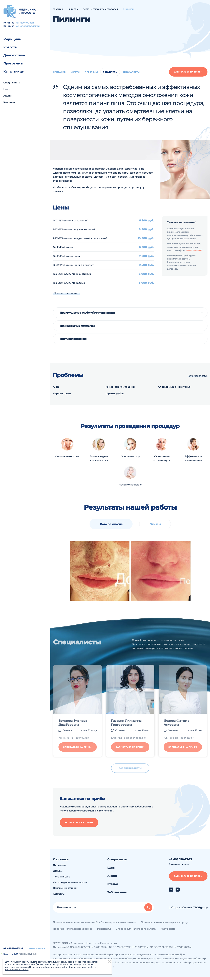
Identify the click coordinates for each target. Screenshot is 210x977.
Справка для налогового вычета (136, 929)
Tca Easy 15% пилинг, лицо (69, 282)
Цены (6, 89)
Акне (56, 386)
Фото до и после (111, 524)
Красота (10, 47)
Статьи (112, 884)
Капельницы (13, 71)
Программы (13, 63)
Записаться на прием (188, 72)
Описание (59, 72)
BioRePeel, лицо (63, 247)
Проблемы (91, 72)
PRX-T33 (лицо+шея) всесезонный (74, 229)
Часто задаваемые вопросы (70, 882)
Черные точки (62, 393)
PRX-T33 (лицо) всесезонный (71, 220)
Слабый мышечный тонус (174, 386)
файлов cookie (86, 966)
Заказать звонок (36, 948)
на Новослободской (27, 26)
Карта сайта (168, 929)
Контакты (9, 102)
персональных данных (16, 969)
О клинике (60, 859)
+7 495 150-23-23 (13, 948)
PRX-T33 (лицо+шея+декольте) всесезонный (80, 238)
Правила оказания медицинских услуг (165, 922)
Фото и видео (61, 876)
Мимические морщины (120, 386)
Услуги (75, 72)
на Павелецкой (24, 22)
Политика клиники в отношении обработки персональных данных (94, 922)
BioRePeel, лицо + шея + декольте (73, 265)
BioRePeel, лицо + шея (66, 256)
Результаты (110, 72)
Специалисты (11, 82)
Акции (7, 96)
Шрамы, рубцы (115, 393)
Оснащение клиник (65, 888)
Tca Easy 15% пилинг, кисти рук (72, 273)
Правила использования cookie (72, 929)
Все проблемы (197, 375)
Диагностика (14, 55)
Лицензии (59, 865)
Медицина (12, 39)
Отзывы (155, 524)
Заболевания (117, 892)
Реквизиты (104, 929)
